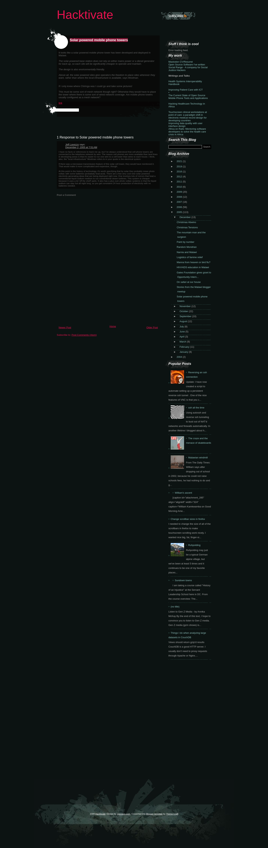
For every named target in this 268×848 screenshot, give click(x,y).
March (183, 341)
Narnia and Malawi (187, 252)
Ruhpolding (194, 545)
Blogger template (154, 814)
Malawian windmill (198, 457)
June (183, 331)
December (186, 217)
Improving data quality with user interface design (185, 124)
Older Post (152, 327)
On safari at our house (189, 282)
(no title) (175, 606)
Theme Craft (172, 814)
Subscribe (178, 16)
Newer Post (65, 327)
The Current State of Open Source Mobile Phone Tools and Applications (188, 97)
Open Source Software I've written (186, 64)
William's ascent (183, 492)
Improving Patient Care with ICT (185, 89)
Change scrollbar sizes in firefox (188, 519)
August (184, 321)
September (186, 316)
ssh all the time (196, 407)
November (186, 306)
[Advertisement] (85, 297)
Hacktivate (85, 14)
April (182, 336)
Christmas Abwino (186, 222)
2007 (180, 201)
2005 (180, 212)
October (184, 311)
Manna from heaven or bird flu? (193, 262)
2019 (180, 166)
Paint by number (185, 242)
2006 (180, 207)
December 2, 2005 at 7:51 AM (81, 147)
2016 (180, 171)
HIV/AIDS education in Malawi (193, 267)
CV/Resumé (186, 61)
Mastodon (173, 61)
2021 (180, 161)
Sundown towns (183, 580)
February (185, 346)
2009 (180, 191)
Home (112, 326)
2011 (180, 181)
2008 (180, 196)
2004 (180, 357)
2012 (180, 176)
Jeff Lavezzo (72, 144)
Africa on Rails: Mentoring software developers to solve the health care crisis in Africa (187, 131)
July (182, 326)
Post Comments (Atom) (84, 335)
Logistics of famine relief (189, 257)
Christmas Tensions (187, 227)
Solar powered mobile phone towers (99, 40)
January (184, 351)
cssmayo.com (123, 814)
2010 (180, 186)
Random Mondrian (187, 247)
